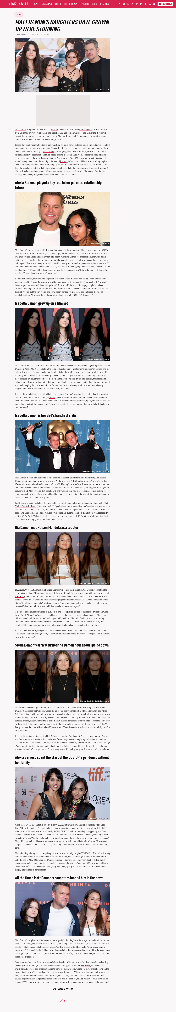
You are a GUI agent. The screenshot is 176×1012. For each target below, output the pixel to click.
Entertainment (71, 3)
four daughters (85, 129)
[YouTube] (123, 4)
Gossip (58, 3)
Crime (94, 3)
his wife (54, 129)
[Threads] (150, 4)
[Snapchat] (145, 4)
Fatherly (63, 161)
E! (27, 491)
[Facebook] (119, 4)
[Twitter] (132, 4)
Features (104, 3)
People (18, 292)
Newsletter (165, 4)
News (35, 3)
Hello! (52, 397)
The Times (85, 965)
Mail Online (48, 151)
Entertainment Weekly (45, 714)
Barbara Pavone (22, 35)
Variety (86, 979)
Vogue (53, 260)
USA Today (20, 596)
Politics (85, 3)
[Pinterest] (137, 4)
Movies (18, 14)
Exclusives (47, 3)
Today (68, 136)
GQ (99, 834)
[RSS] (154, 4)
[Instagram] (128, 4)
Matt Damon (20, 129)
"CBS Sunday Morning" (81, 481)
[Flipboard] (141, 4)
